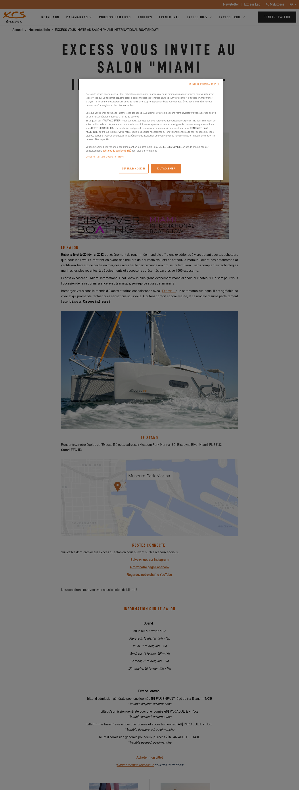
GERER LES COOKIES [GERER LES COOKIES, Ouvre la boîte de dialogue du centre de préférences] (134, 168)
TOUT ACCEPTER (166, 168)
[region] (151, 129)
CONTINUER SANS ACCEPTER (204, 84)
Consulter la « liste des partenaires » (105, 157)
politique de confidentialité (117, 151)
